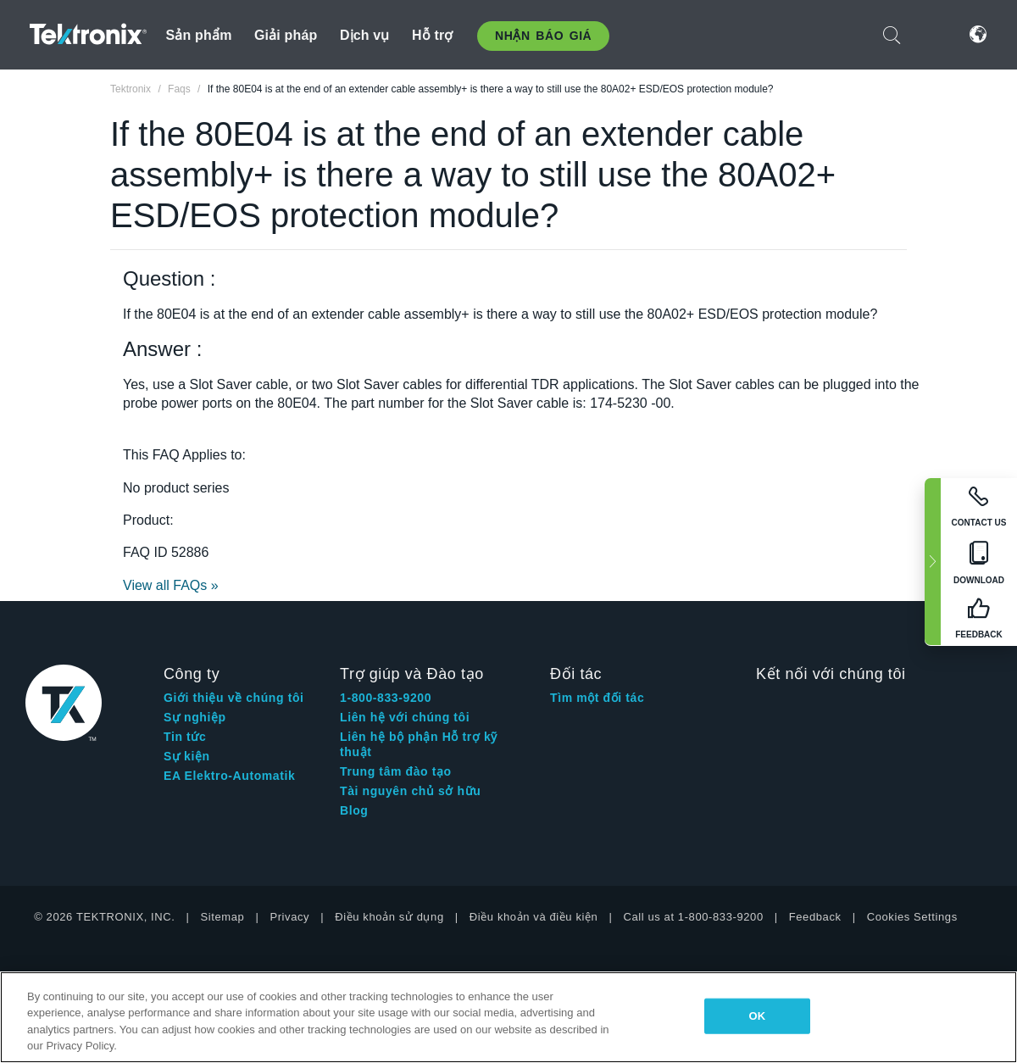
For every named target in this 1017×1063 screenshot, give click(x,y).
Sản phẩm (199, 35)
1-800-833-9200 (385, 697)
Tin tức (185, 736)
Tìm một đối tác (597, 697)
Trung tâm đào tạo (396, 771)
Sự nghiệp (195, 717)
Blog (354, 810)
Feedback (815, 916)
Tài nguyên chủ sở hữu (410, 791)
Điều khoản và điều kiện (534, 916)
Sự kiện (187, 756)
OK (757, 1016)
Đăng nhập (935, 34)
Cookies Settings (912, 916)
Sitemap (223, 916)
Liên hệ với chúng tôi (405, 717)
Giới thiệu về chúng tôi (234, 697)
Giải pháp (285, 35)
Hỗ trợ (432, 35)
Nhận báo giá (543, 35)
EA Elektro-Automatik (229, 775)
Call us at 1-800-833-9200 (693, 916)
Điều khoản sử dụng (389, 916)
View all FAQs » (171, 585)
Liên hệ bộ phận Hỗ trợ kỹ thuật (418, 744)
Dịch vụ (365, 35)
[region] (508, 1017)
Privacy (289, 916)
